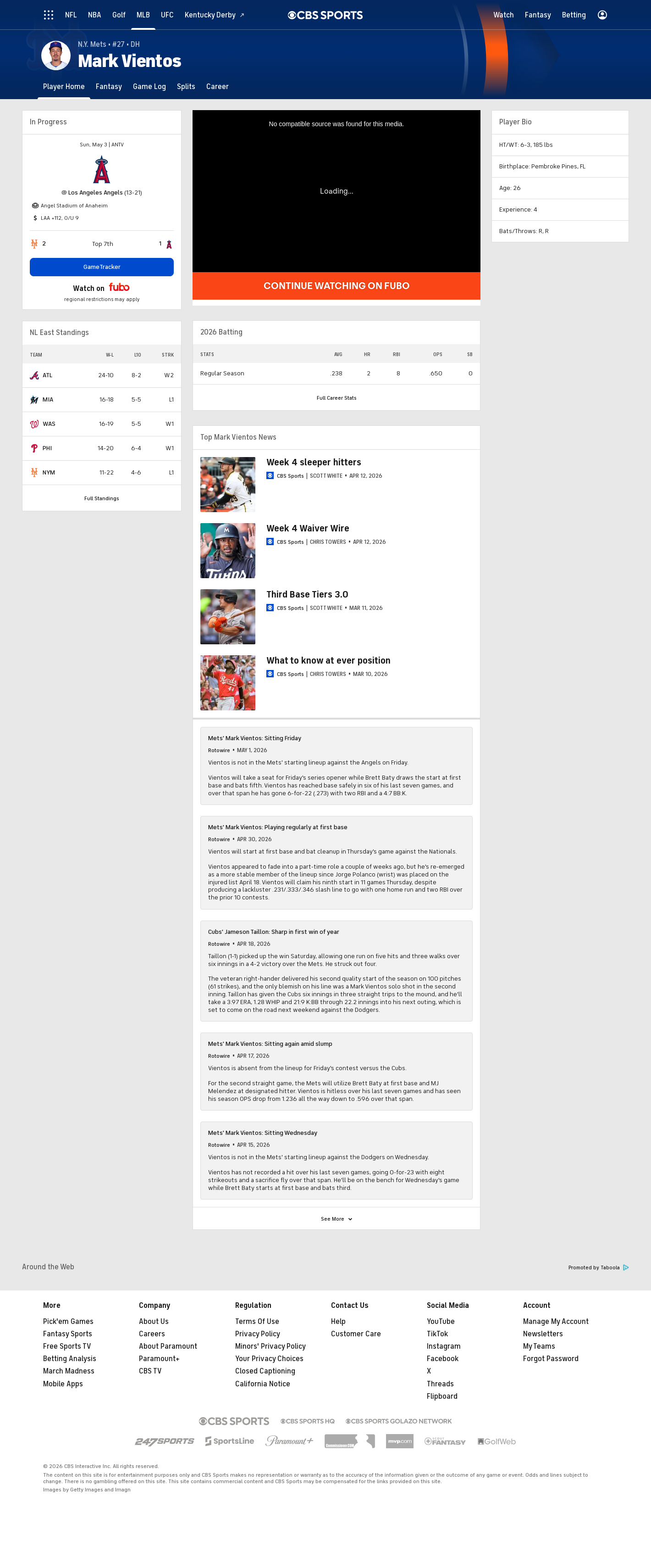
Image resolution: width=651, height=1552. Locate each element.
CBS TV (150, 1371)
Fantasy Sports (67, 1334)
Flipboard (442, 1396)
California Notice (262, 1384)
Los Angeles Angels (95, 192)
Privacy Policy (257, 1334)
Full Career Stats (337, 398)
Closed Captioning (265, 1371)
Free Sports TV (67, 1346)
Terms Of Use (257, 1321)
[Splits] (186, 86)
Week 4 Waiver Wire (307, 528)
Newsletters (543, 1334)
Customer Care (356, 1334)
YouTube (441, 1321)
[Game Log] (149, 86)
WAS (49, 424)
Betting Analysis (69, 1358)
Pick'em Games (68, 1321)
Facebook (442, 1358)
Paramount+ (159, 1358)
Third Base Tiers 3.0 (307, 594)
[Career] (217, 86)
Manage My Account (556, 1321)
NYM (49, 472)
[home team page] (101, 169)
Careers (152, 1334)
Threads (440, 1384)
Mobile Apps (63, 1384)
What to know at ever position (328, 660)
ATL (47, 375)
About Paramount (168, 1346)
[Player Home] (64, 86)
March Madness (68, 1371)
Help (338, 1321)
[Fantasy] (108, 86)
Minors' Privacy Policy (270, 1346)
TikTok (437, 1334)
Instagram (444, 1346)
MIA (48, 399)
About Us (154, 1321)
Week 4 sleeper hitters (313, 462)
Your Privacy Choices (269, 1358)
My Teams (539, 1346)
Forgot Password (551, 1358)
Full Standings (101, 498)
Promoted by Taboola (598, 1268)
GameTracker (102, 267)
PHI (47, 448)
